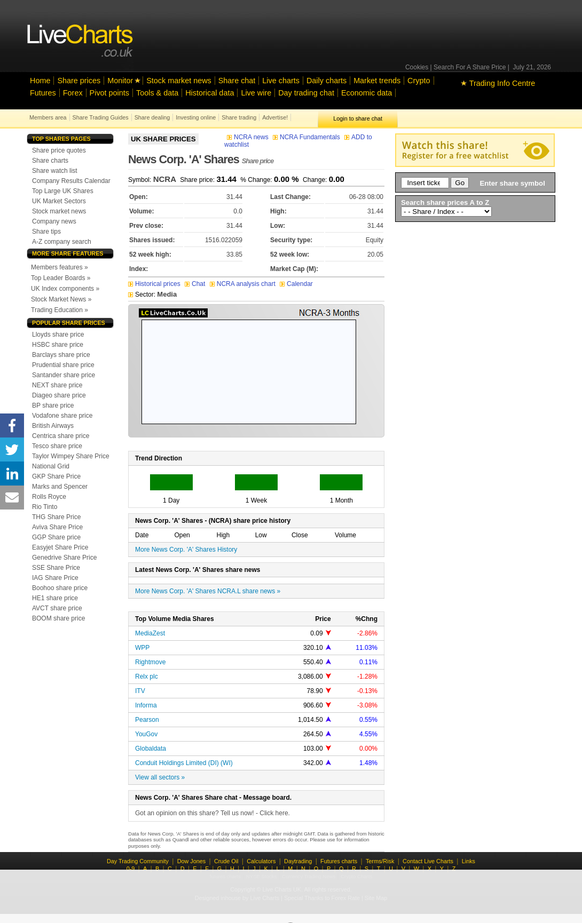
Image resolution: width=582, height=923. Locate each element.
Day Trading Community (138, 861)
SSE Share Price (56, 567)
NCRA (164, 179)
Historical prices (154, 284)
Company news (54, 221)
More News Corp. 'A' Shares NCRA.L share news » (207, 591)
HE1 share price (55, 598)
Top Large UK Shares (62, 191)
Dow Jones (191, 861)
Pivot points (109, 93)
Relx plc (146, 676)
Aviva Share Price (57, 527)
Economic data (366, 93)
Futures (43, 93)
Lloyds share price (58, 334)
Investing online (196, 117)
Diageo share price (59, 395)
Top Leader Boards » (60, 278)
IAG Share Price (55, 578)
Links (468, 861)
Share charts (50, 160)
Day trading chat (306, 93)
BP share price (53, 405)
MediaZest (150, 633)
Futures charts (338, 861)
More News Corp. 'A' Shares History (186, 549)
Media (167, 294)
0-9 (131, 868)
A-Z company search (61, 241)
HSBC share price (57, 344)
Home (40, 80)
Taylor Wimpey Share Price (70, 456)
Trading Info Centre (498, 83)
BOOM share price (58, 618)
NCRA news (248, 137)
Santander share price (63, 375)
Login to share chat (357, 118)
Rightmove (150, 662)
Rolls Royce (49, 496)
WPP (142, 647)
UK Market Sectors (59, 201)
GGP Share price (56, 537)
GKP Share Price (56, 476)
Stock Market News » (61, 299)
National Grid (50, 466)
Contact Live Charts (428, 861)
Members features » (59, 267)
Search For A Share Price (470, 67)
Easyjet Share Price (60, 547)
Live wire (256, 93)
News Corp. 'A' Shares (200, 159)
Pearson (147, 719)
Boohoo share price (60, 588)
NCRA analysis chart (243, 284)
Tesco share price (57, 446)
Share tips (46, 231)
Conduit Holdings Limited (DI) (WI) (184, 763)
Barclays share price (61, 355)
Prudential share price (63, 365)
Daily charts (326, 80)
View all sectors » (160, 777)
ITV (140, 691)
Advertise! (275, 117)
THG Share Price (56, 517)
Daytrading (298, 861)
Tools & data (157, 93)
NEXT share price (57, 385)
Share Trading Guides (101, 117)
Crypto (418, 80)
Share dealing (152, 117)
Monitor (120, 80)
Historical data (209, 93)
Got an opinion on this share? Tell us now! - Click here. (212, 813)
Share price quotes (59, 150)
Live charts (281, 80)
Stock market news (178, 80)
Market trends (376, 80)
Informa (146, 705)
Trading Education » (59, 310)
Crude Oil (226, 861)
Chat (196, 284)
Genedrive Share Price (64, 557)
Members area (48, 117)
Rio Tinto (44, 507)
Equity (374, 240)
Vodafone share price (62, 415)
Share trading (239, 117)
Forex (73, 93)
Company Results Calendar (71, 181)
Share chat (237, 80)
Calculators (261, 861)
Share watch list (54, 170)
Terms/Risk (380, 861)
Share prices (78, 80)
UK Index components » (65, 288)
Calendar (296, 284)
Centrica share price (60, 436)
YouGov (146, 734)
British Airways (53, 425)
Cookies (416, 67)
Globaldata (150, 748)
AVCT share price (57, 608)
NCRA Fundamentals (307, 137)
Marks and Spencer (60, 486)
